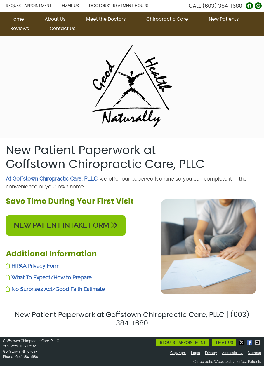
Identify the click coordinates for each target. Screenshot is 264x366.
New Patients (224, 19)
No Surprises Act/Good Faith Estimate (58, 289)
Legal (195, 353)
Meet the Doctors (106, 19)
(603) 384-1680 (222, 6)
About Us (55, 19)
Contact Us (62, 28)
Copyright (178, 353)
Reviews (19, 28)
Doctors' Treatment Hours (118, 6)
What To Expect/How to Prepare (51, 277)
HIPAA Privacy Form (35, 266)
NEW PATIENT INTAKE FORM (66, 225)
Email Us (70, 6)
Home (17, 19)
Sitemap (254, 353)
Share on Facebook (250, 342)
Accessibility (232, 353)
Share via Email (258, 342)
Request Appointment (29, 6)
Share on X (242, 342)
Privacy (211, 353)
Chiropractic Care (167, 19)
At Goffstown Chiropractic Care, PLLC (51, 179)
